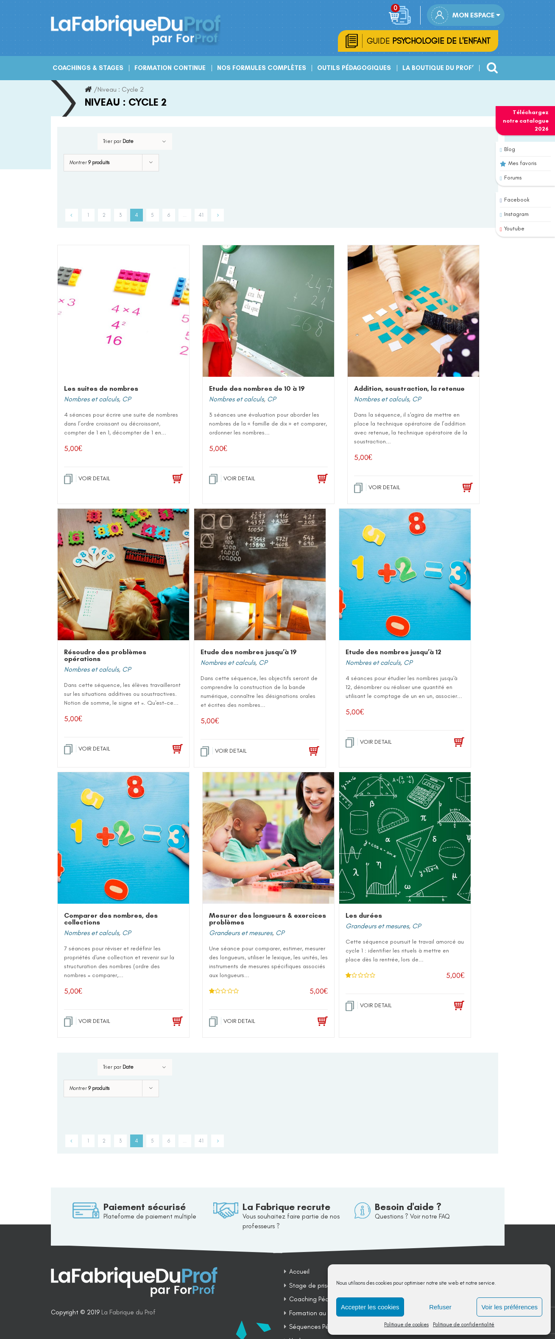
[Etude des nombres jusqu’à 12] (405, 575)
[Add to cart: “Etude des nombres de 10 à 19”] (310, 480)
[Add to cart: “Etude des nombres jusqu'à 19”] (301, 752)
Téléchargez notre (526, 120)
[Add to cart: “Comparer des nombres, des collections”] (165, 1023)
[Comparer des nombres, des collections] (123, 839)
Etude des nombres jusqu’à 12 (393, 653)
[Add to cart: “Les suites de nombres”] (165, 480)
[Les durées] (405, 839)
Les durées (364, 917)
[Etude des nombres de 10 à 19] (268, 312)
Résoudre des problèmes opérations (105, 656)
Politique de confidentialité (463, 1325)
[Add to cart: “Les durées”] (446, 1007)
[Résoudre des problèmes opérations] (123, 575)
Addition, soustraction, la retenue (409, 390)
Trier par (118, 143)
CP (126, 400)
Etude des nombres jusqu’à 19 (249, 653)
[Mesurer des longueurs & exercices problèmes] (268, 839)
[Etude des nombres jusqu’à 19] (260, 575)
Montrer (89, 164)
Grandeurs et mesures (240, 934)
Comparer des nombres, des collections (111, 920)
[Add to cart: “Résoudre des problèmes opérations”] (165, 750)
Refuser (440, 1307)
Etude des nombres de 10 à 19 (257, 390)
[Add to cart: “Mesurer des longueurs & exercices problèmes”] (310, 1023)
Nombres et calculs (91, 400)
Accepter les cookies (370, 1307)
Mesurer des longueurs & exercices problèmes (267, 920)
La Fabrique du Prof (128, 1314)
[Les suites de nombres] (123, 312)
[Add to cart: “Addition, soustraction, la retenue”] (455, 489)
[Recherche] (490, 65)
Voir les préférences (509, 1307)
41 (201, 216)
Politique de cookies (406, 1325)
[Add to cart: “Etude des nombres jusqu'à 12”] (446, 743)
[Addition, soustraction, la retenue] (413, 312)
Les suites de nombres (101, 390)
